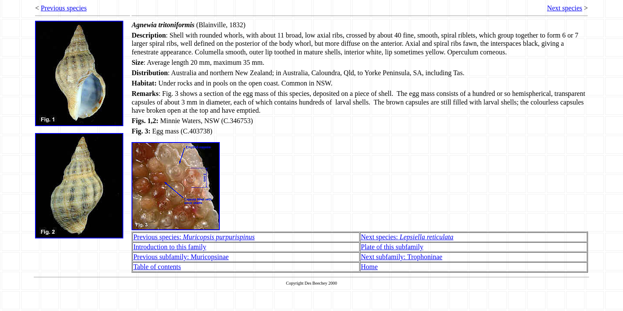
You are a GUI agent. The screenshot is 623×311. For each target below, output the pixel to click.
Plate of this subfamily (392, 247)
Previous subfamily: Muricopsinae (180, 256)
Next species (564, 8)
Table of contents (157, 266)
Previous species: (193, 237)
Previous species (64, 8)
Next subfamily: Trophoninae (401, 256)
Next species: (407, 237)
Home (369, 266)
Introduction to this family (169, 247)
